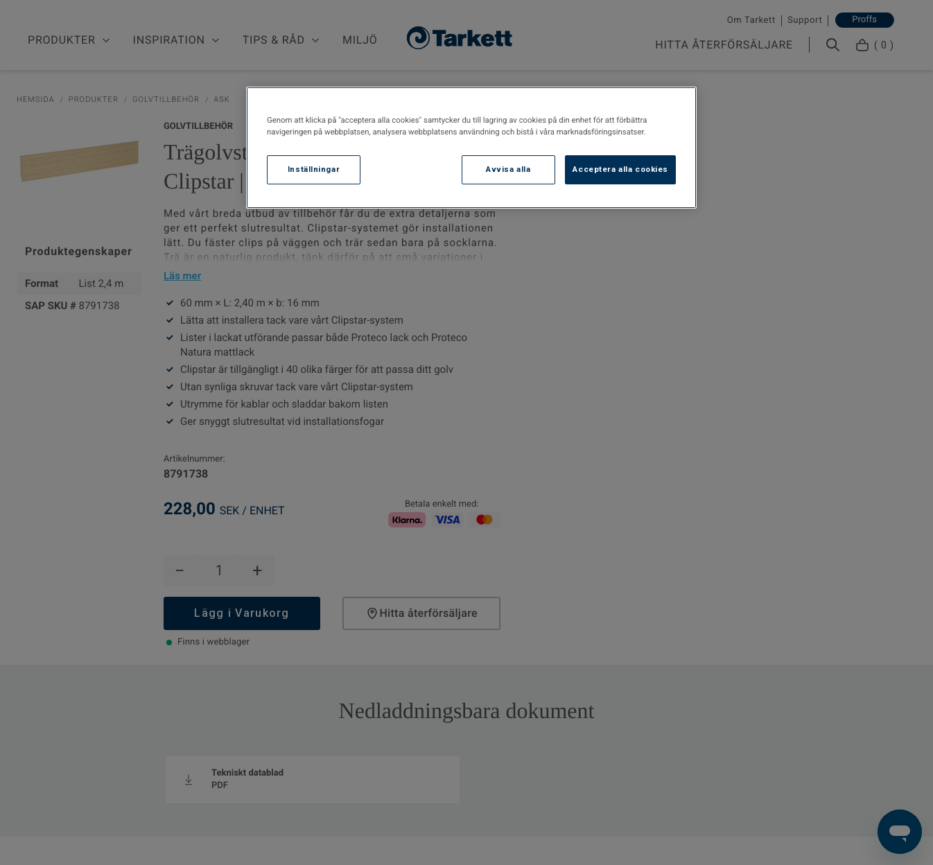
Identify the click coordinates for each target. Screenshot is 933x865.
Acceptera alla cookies (620, 169)
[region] (471, 148)
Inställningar (314, 169)
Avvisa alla (508, 169)
